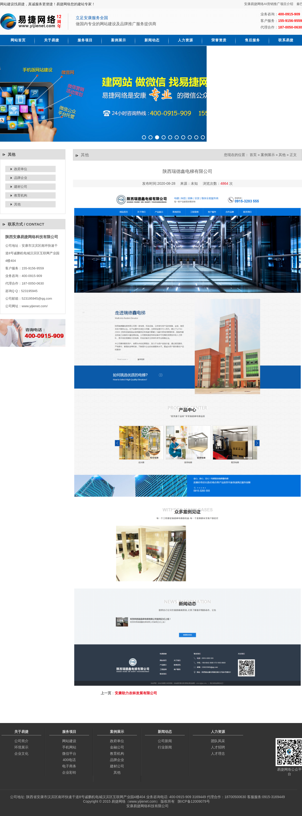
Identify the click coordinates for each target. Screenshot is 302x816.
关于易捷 (51, 40)
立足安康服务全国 (92, 18)
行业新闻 (165, 747)
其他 (17, 204)
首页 (253, 155)
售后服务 (252, 40)
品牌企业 (20, 178)
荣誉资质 (218, 40)
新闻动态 (152, 40)
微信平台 (69, 753)
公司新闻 (165, 741)
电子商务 (69, 766)
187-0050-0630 (290, 27)
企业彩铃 (69, 772)
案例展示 (118, 40)
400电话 (69, 760)
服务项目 (85, 40)
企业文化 (21, 753)
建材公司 (20, 187)
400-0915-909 (289, 14)
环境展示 (21, 747)
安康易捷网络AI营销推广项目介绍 (270, 4)
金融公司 (117, 747)
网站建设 (69, 741)
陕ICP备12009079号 (194, 801)
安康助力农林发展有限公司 (136, 693)
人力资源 (185, 40)
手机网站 (69, 747)
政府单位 (20, 169)
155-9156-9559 (290, 21)
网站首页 (18, 40)
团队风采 (218, 741)
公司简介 (21, 741)
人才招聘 (218, 747)
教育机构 (20, 195)
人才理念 (218, 753)
